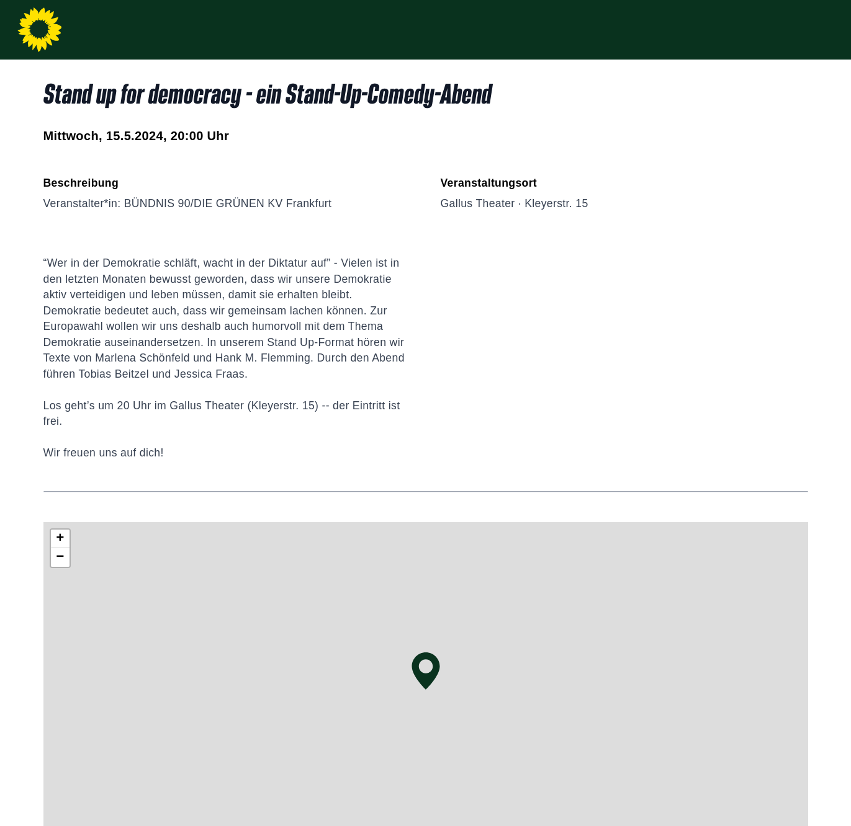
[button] (425, 671)
